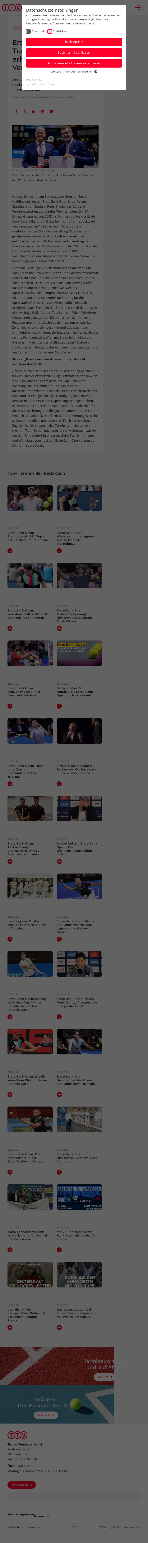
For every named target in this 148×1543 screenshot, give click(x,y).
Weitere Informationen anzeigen (74, 71)
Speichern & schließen (74, 52)
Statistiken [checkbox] (60, 31)
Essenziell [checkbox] (38, 31)
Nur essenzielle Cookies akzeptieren (74, 63)
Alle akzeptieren (74, 42)
